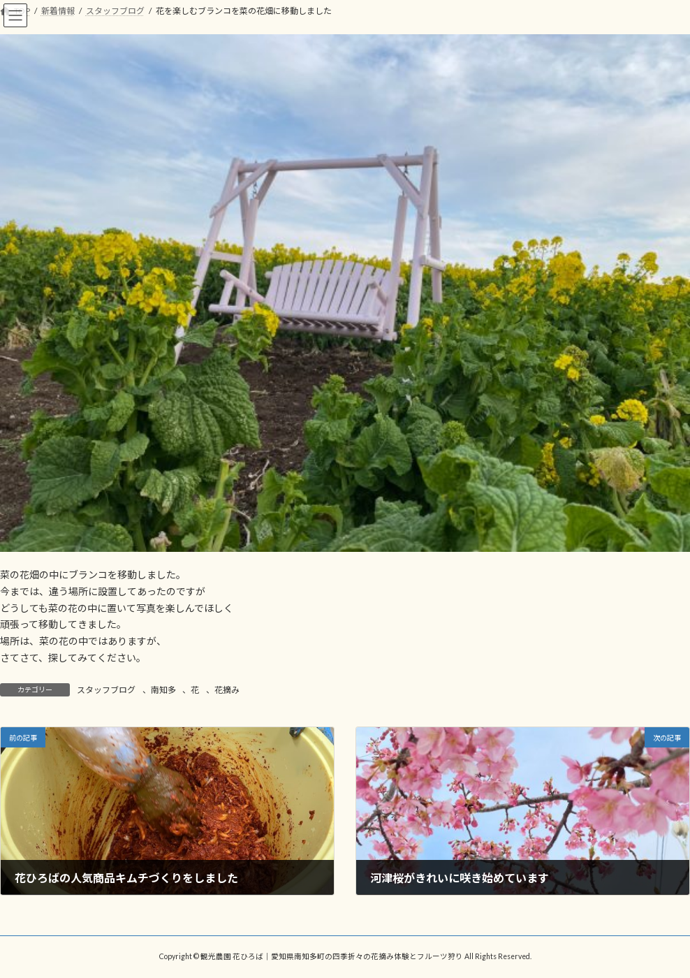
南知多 (163, 690)
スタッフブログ (106, 690)
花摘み (227, 690)
